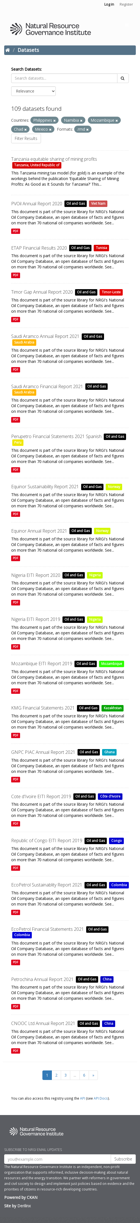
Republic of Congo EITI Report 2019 (46, 840)
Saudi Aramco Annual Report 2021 (45, 336)
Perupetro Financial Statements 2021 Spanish (56, 436)
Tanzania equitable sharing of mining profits (54, 159)
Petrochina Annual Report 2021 (42, 979)
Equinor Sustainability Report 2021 (45, 486)
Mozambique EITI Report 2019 (41, 663)
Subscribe (123, 1159)
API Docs (101, 1098)
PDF (15, 231)
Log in (109, 4)
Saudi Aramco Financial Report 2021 (47, 386)
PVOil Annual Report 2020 (36, 204)
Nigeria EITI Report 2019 (35, 619)
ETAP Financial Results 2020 (39, 248)
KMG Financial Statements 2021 (43, 708)
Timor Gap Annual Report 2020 (42, 292)
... (75, 1075)
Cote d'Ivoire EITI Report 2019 (41, 796)
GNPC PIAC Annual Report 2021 (43, 752)
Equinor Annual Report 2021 (39, 531)
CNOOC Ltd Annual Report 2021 (43, 1023)
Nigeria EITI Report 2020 (35, 575)
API (82, 1098)
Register (126, 4)
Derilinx (24, 1205)
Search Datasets (26, 69)
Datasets (28, 50)
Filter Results (26, 138)
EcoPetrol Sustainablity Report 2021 (46, 885)
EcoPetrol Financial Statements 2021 (47, 929)
